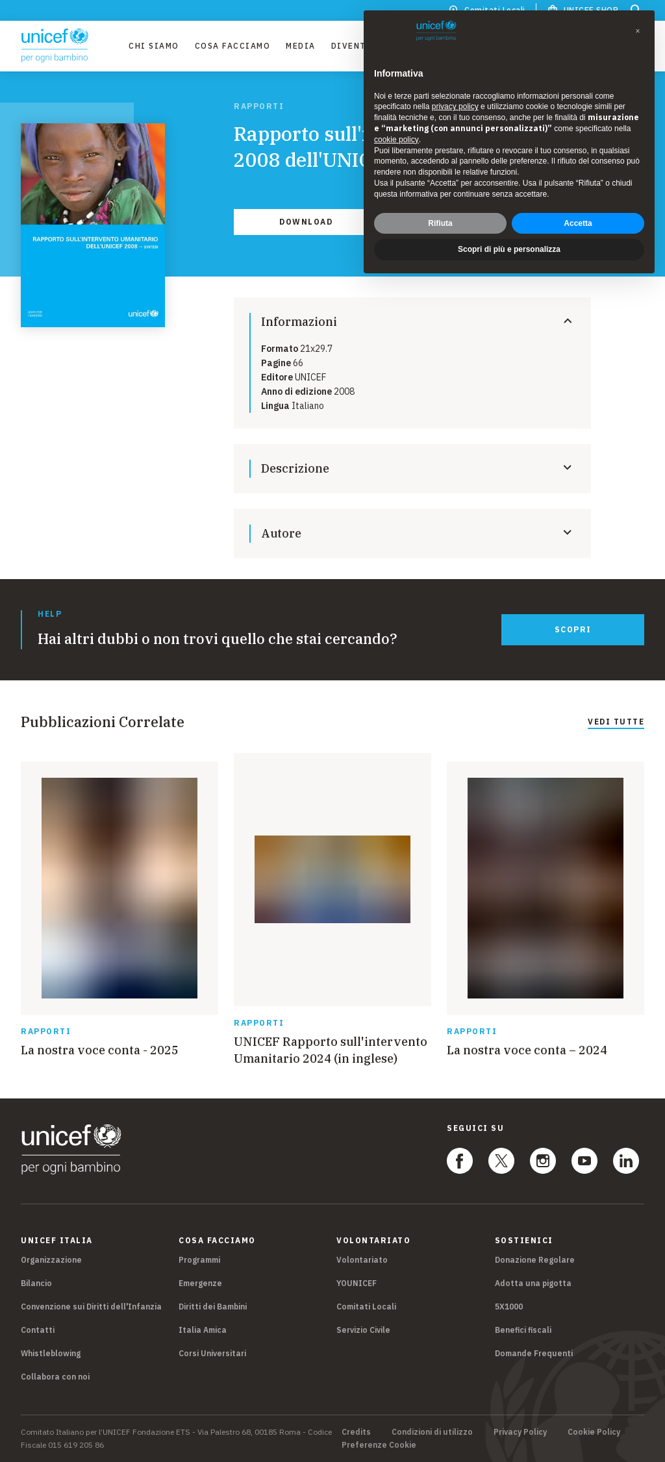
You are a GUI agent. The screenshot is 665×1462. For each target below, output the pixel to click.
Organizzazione (51, 1260)
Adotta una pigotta (533, 1283)
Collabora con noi (55, 1376)
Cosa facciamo (233, 46)
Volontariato (362, 1260)
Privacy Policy (520, 1432)
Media (301, 46)
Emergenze (200, 1283)
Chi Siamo (154, 46)
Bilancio (36, 1283)
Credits (356, 1432)
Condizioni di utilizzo (432, 1432)
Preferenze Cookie (379, 1445)
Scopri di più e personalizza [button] (509, 249)
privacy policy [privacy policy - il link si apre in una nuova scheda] (455, 106)
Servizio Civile (363, 1330)
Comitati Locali (366, 1306)
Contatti (38, 1330)
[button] (637, 31)
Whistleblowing (51, 1353)
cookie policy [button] (396, 139)
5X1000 (509, 1306)
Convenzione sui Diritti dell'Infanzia (91, 1306)
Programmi (199, 1260)
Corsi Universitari (212, 1353)
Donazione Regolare (535, 1260)
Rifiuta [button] (440, 223)
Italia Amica (203, 1330)
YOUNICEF (356, 1283)
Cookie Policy (594, 1432)
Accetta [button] (578, 223)
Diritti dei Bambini (213, 1306)
